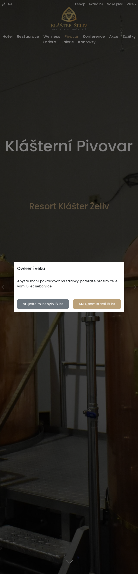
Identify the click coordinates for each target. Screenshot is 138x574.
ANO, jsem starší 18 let (97, 304)
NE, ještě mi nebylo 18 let (43, 304)
